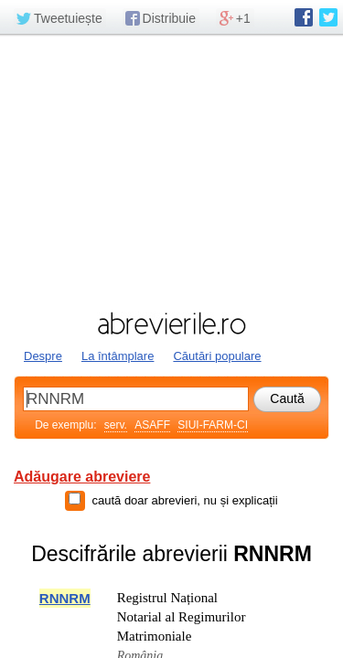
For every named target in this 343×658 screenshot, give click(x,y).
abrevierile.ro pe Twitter (328, 17)
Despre (43, 356)
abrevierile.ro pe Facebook (304, 17)
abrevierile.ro (171, 323)
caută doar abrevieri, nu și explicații (184, 500)
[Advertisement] (171, 171)
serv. (115, 425)
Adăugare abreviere (82, 476)
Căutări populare (217, 356)
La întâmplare (118, 356)
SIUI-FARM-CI (212, 425)
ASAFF (152, 425)
